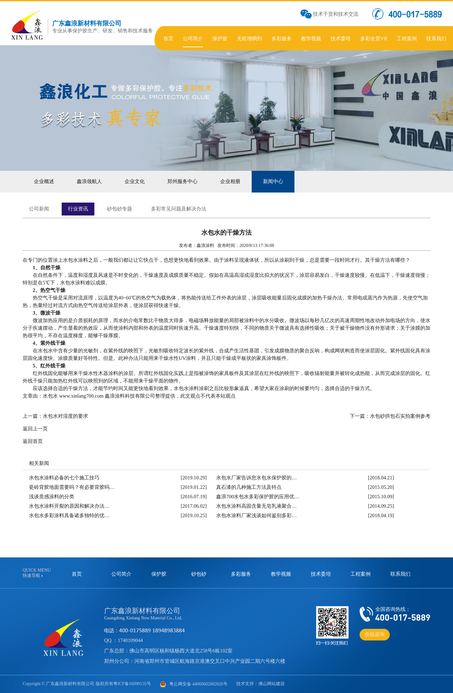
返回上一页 (35, 428)
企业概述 (44, 181)
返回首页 (33, 441)
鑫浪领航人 (89, 181)
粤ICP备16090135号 (132, 683)
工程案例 (360, 574)
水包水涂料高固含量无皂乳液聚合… (256, 506)
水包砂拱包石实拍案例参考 (400, 416)
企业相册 (230, 181)
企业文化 (135, 181)
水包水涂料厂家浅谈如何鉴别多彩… (256, 515)
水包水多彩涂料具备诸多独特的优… (69, 515)
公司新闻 (39, 208)
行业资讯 (78, 208)
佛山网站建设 (271, 683)
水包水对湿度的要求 (65, 416)
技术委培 (321, 574)
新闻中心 (273, 181)
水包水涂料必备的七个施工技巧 (64, 477)
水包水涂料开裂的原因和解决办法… (69, 506)
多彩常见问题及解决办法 (178, 208)
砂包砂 (198, 574)
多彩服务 (241, 574)
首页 (77, 574)
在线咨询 (375, 634)
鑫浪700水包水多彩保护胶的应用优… (257, 496)
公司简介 (121, 574)
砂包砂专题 (119, 208)
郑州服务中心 (182, 181)
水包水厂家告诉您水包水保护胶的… (256, 477)
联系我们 (400, 574)
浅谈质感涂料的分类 (51, 496)
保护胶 (158, 574)
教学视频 (281, 574)
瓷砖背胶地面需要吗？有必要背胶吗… (72, 487)
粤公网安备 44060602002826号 (194, 684)
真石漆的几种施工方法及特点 (249, 487)
